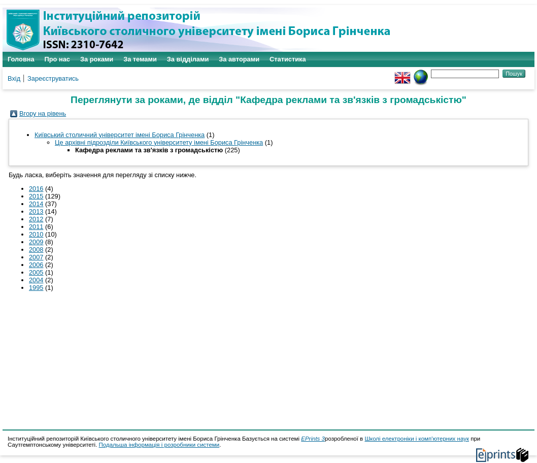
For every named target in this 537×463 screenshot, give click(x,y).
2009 (36, 242)
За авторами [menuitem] (239, 59)
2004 (36, 280)
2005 (36, 272)
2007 (36, 257)
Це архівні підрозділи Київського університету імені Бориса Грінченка (159, 142)
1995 (36, 287)
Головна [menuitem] (21, 59)
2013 (36, 211)
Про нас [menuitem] (57, 59)
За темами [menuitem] (140, 59)
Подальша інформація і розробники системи (159, 445)
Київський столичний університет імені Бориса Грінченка (120, 135)
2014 (36, 204)
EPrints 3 (313, 439)
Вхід (14, 78)
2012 (36, 219)
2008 (36, 249)
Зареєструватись (53, 78)
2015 (36, 196)
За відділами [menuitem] (188, 59)
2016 (36, 188)
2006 (36, 265)
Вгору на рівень (42, 113)
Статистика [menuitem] (288, 59)
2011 (36, 226)
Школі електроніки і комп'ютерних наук (416, 439)
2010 (36, 234)
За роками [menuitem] (96, 59)
